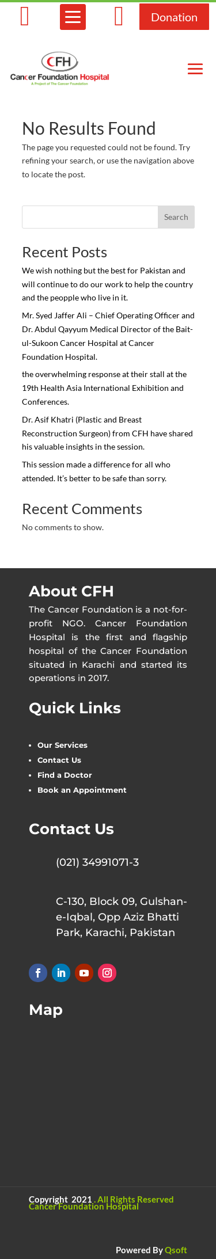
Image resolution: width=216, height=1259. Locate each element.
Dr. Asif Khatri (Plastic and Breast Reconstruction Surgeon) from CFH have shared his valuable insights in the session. (107, 433)
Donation (174, 17)
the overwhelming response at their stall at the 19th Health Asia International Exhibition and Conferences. (104, 387)
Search (176, 217)
